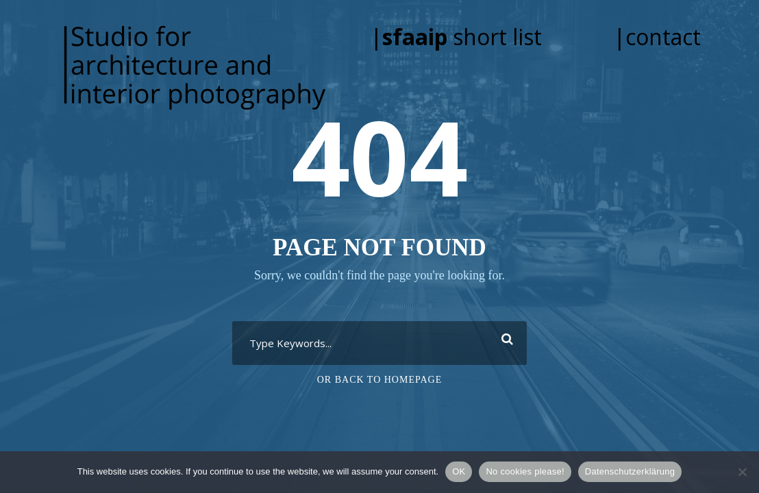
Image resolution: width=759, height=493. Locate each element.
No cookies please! (525, 471)
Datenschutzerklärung (630, 471)
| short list (475, 36)
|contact (657, 36)
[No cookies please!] (742, 472)
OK (458, 471)
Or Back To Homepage (380, 380)
